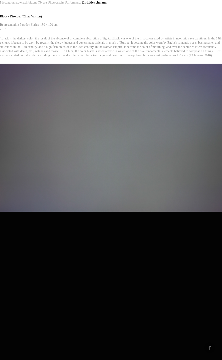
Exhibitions (29, 2)
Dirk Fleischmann (94, 2)
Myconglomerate (11, 2)
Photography (56, 2)
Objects (42, 2)
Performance (73, 2)
